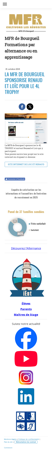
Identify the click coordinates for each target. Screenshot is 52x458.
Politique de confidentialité (28, 439)
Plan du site (8, 442)
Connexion (8, 448)
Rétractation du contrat (26, 442)
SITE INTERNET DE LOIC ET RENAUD (26, 164)
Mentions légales (10, 439)
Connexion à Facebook (15, 179)
